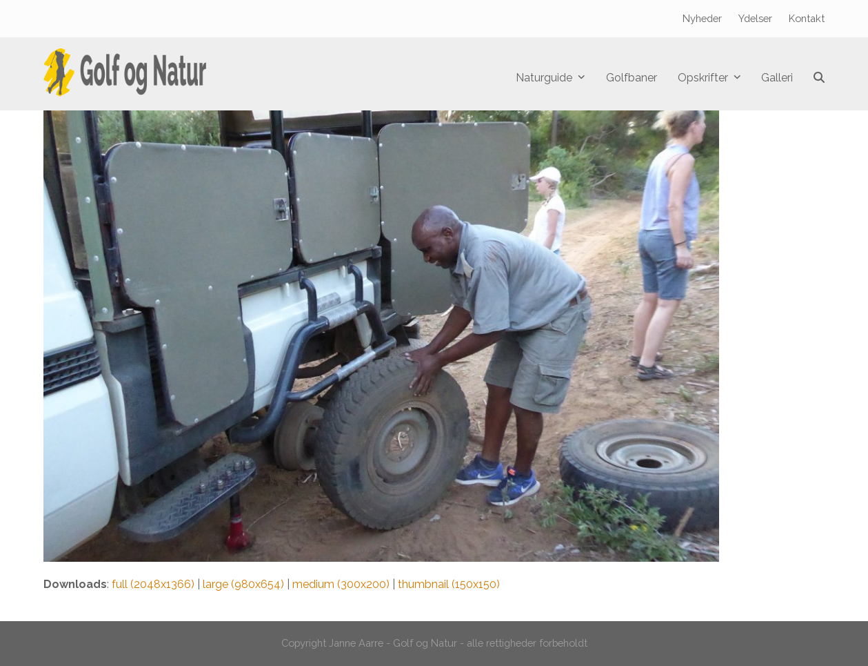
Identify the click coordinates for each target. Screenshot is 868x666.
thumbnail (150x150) (449, 584)
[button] (819, 78)
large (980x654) (243, 584)
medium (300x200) (341, 584)
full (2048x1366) (153, 584)
